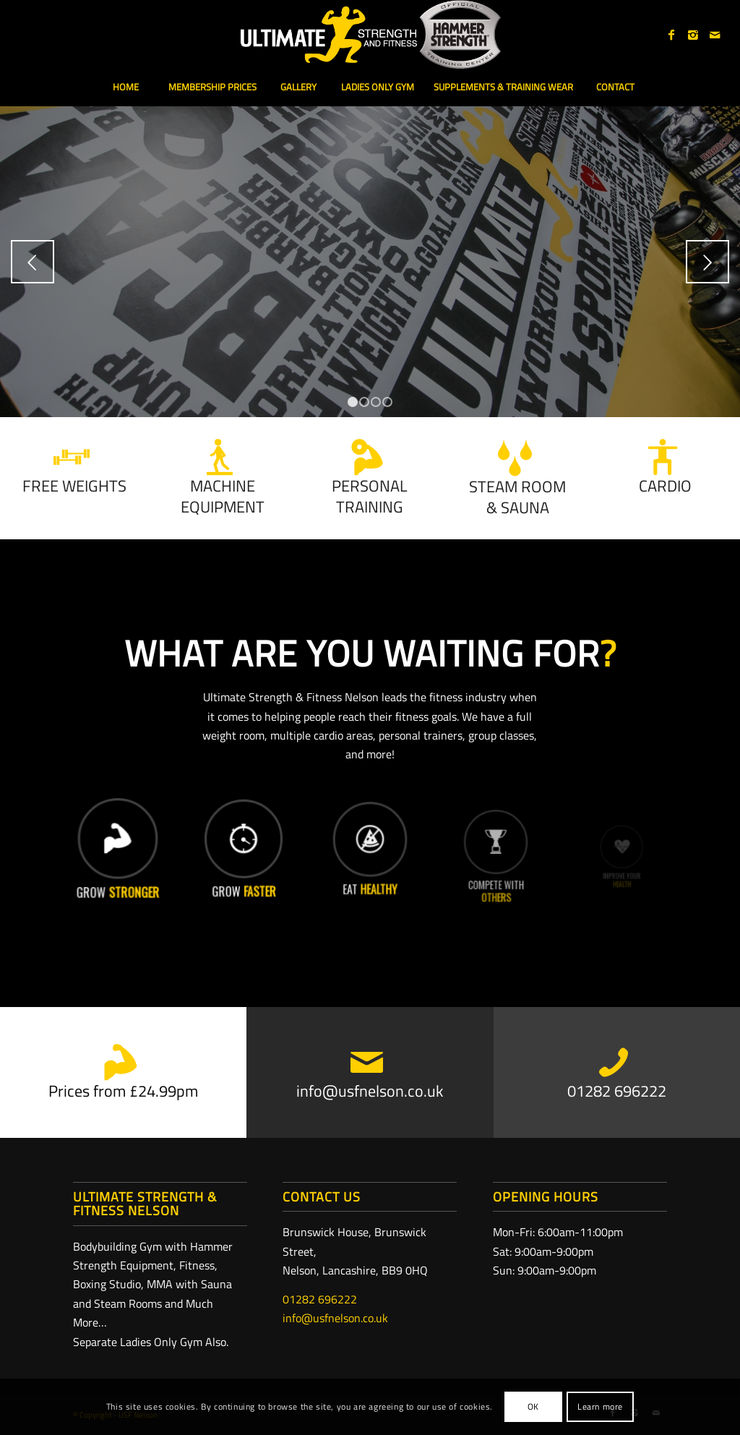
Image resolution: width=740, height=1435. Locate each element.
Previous (32, 261)
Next (707, 261)
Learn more (600, 1406)
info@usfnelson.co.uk (335, 1318)
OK (533, 1406)
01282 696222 (320, 1299)
